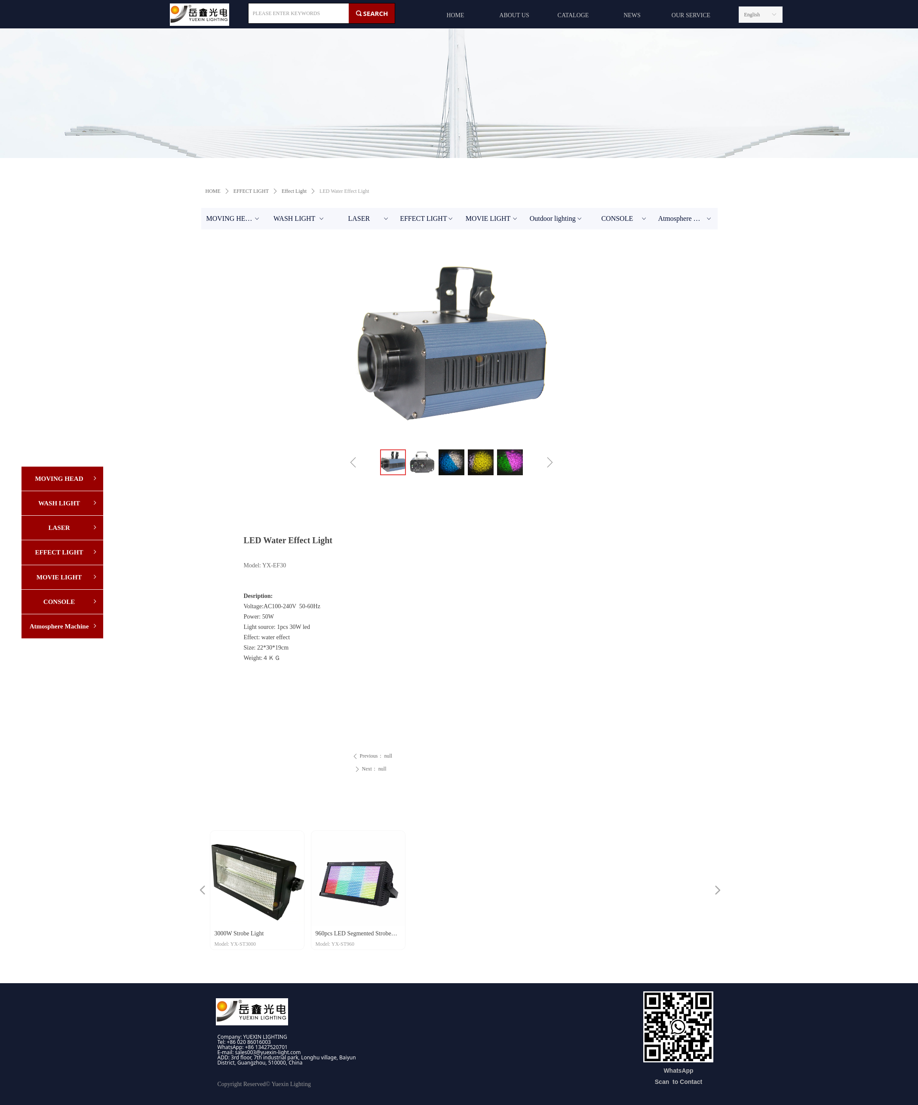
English (752, 15)
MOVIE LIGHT (492, 218)
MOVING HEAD (233, 218)
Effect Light (294, 191)
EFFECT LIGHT (251, 191)
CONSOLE (624, 218)
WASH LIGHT (299, 218)
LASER (368, 218)
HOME (213, 191)
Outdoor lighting (556, 218)
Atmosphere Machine (687, 218)
